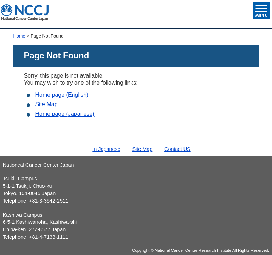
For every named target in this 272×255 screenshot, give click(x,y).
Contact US (177, 149)
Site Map (46, 104)
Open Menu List (261, 10)
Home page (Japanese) (64, 114)
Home (19, 36)
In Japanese (106, 149)
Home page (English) (61, 95)
